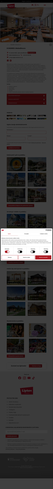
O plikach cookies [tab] (43, 233)
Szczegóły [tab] (26, 233)
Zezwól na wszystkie (43, 257)
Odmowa (10, 257)
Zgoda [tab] (9, 233)
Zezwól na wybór (26, 257)
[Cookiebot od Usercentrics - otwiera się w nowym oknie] (45, 230)
